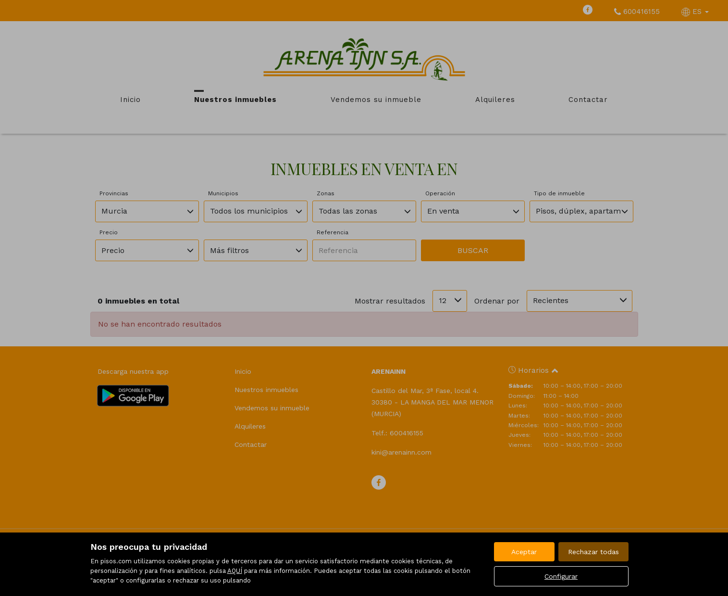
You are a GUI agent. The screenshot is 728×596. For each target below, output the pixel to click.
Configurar (561, 576)
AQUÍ (234, 570)
